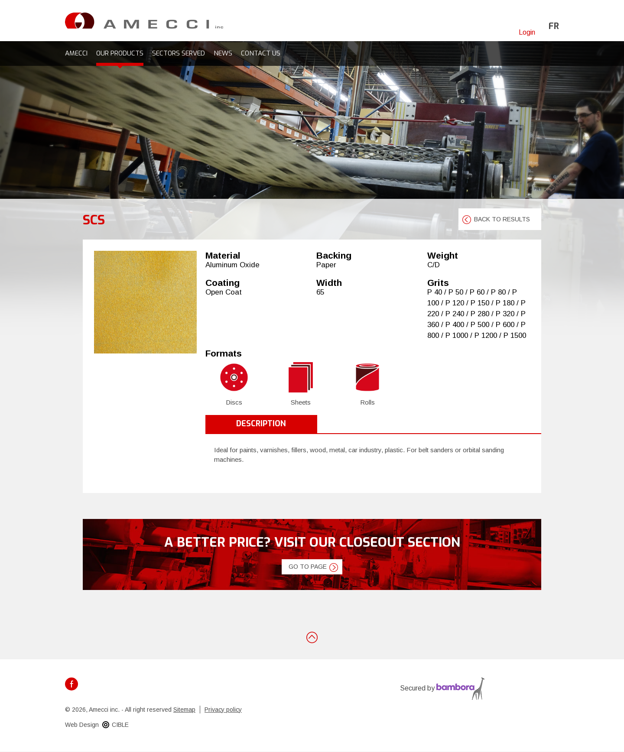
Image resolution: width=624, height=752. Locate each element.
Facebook (71, 683)
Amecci (76, 53)
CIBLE (120, 724)
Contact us (260, 53)
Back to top (312, 636)
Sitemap (184, 709)
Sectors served (178, 53)
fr (554, 26)
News (223, 53)
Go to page (308, 566)
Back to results (502, 219)
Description (261, 423)
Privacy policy (223, 709)
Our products (119, 53)
